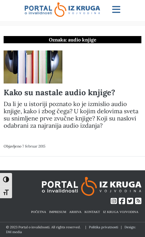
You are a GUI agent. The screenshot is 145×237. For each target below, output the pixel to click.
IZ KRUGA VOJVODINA (120, 211)
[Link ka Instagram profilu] (114, 201)
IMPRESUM (57, 211)
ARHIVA (75, 211)
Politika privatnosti (103, 227)
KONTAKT (92, 211)
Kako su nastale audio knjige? (59, 92)
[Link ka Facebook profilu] (122, 201)
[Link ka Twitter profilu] (130, 201)
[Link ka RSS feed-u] (138, 201)
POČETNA (38, 211)
